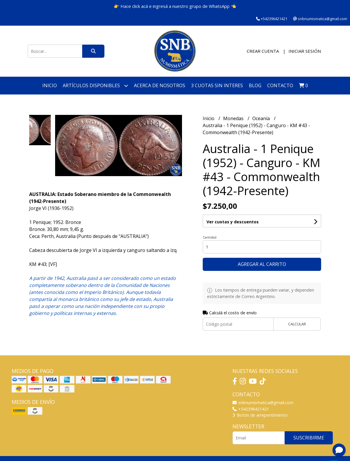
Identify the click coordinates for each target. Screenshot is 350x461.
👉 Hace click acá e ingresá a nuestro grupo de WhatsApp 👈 (175, 6)
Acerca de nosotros (159, 85)
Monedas (234, 118)
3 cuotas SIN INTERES (217, 85)
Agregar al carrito (262, 264)
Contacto (280, 85)
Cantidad (209, 237)
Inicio (49, 85)
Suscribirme (308, 437)
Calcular (297, 324)
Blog (255, 85)
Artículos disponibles (95, 85)
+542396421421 (250, 409)
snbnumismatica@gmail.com (262, 402)
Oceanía (261, 118)
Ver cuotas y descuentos (232, 222)
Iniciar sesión (304, 51)
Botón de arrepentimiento (260, 415)
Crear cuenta (263, 51)
